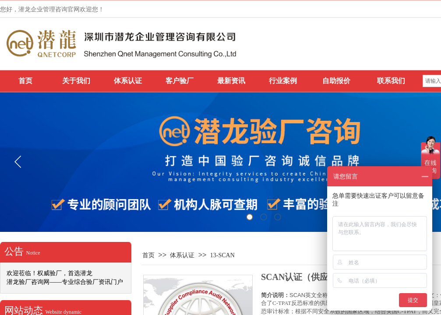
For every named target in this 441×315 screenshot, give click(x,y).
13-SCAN (222, 255)
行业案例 (283, 80)
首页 (25, 80)
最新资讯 (231, 80)
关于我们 (76, 80)
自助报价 (336, 80)
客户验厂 (180, 80)
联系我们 (391, 80)
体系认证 (128, 80)
